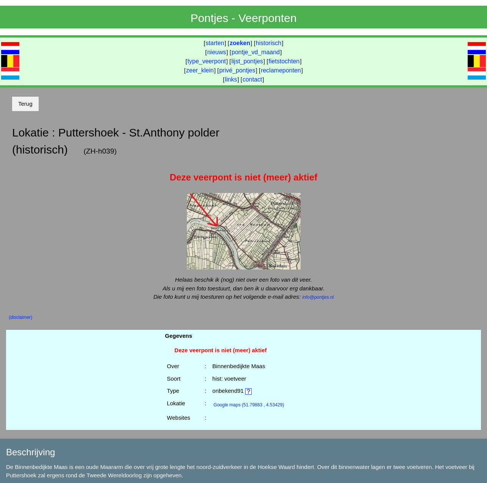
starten (215, 43)
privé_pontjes (237, 70)
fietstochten (284, 61)
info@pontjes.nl (318, 297)
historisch (269, 43)
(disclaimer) (20, 317)
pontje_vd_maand (256, 52)
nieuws (216, 52)
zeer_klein (200, 70)
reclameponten (281, 70)
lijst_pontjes (247, 61)
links (231, 79)
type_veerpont (207, 61)
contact (252, 79)
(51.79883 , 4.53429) (248, 405)
